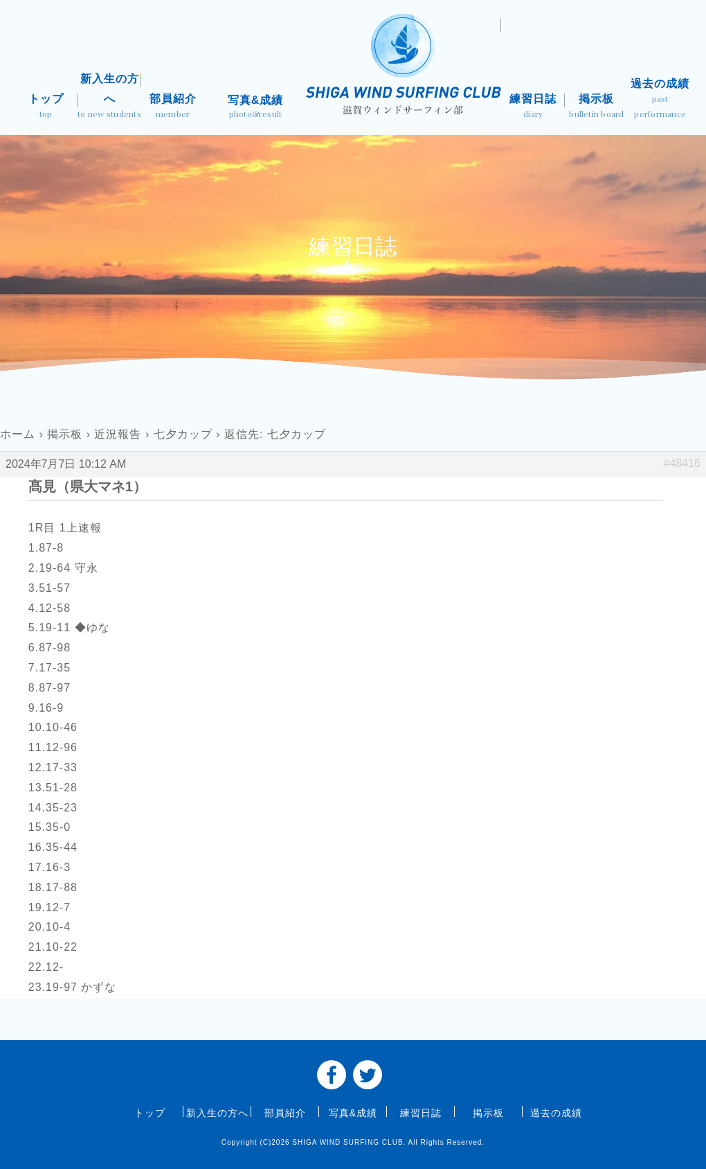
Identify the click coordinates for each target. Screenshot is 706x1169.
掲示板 (596, 107)
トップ (46, 107)
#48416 (682, 463)
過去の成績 (660, 99)
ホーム (17, 434)
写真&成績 (256, 108)
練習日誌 (533, 107)
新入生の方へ (109, 97)
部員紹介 (173, 107)
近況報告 (117, 434)
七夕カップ (183, 434)
